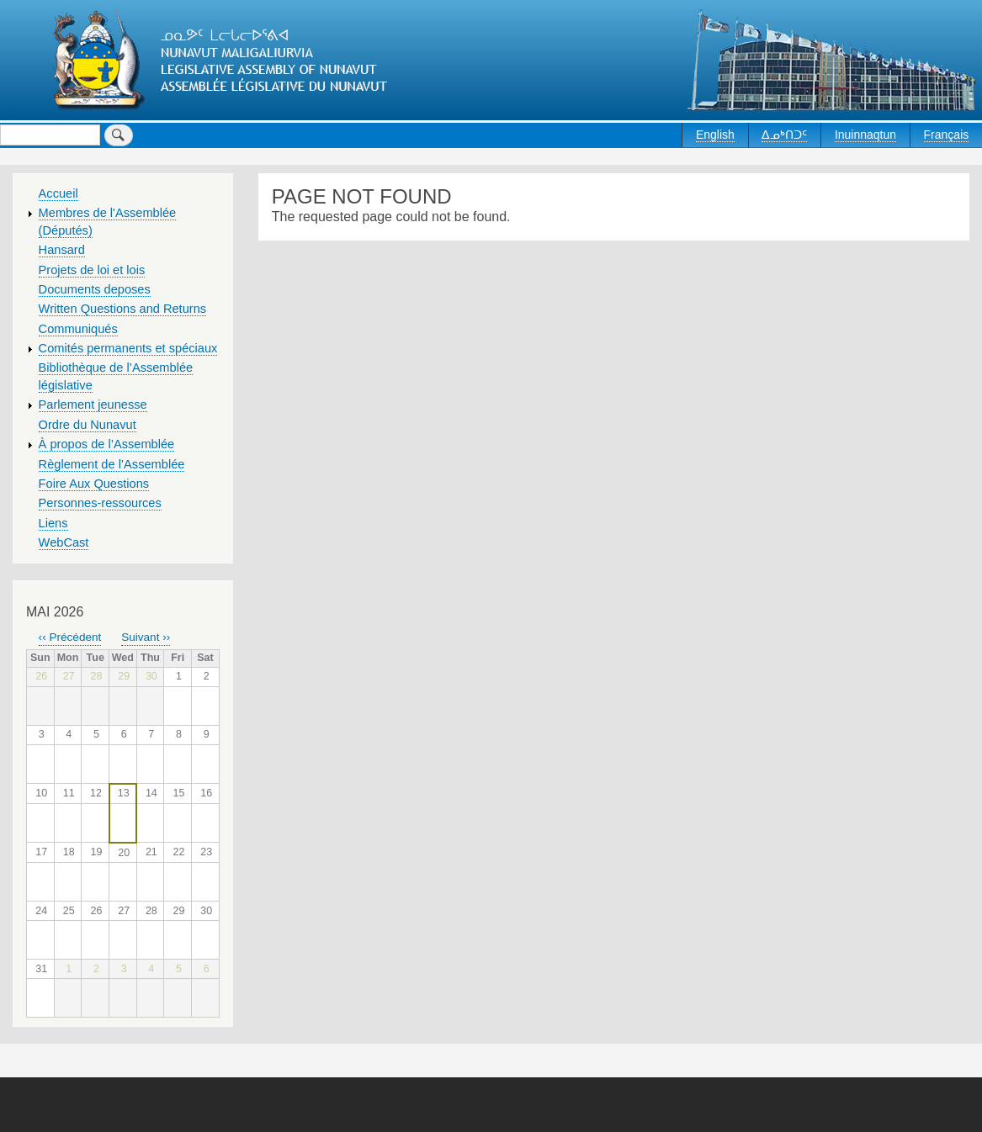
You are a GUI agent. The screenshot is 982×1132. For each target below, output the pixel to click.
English (715, 134)
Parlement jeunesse (93, 404)
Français (946, 134)
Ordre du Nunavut (87, 424)
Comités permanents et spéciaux (128, 348)
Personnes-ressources (100, 503)
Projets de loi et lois (92, 270)
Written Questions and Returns (123, 308)
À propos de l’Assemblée (107, 444)
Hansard (62, 250)
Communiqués (78, 329)
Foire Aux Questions (94, 483)
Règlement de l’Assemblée (112, 464)
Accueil (58, 193)
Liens (53, 523)
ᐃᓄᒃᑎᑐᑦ (784, 134)
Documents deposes (95, 289)
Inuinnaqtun (865, 134)
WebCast (64, 542)
